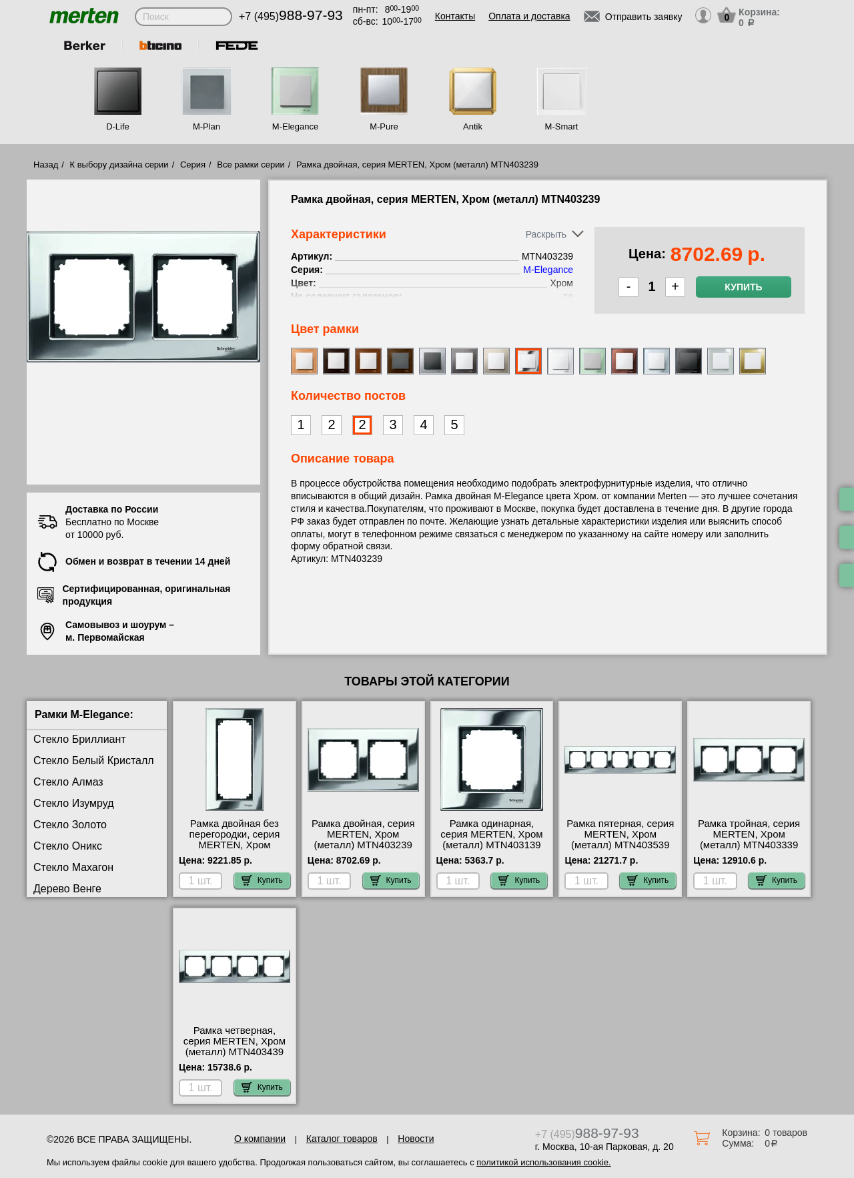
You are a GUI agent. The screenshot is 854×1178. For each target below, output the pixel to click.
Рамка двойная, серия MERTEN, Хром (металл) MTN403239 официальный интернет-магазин (363, 845)
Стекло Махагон (73, 867)
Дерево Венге (67, 888)
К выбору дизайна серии (119, 165)
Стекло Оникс (67, 846)
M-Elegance (295, 126)
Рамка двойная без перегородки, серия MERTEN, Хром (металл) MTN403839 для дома (234, 845)
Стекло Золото (70, 824)
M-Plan (206, 126)
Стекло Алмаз (68, 782)
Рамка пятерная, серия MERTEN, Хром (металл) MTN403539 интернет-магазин (620, 839)
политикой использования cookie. (543, 1162)
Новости (416, 1138)
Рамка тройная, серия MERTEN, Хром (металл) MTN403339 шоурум (749, 839)
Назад (45, 165)
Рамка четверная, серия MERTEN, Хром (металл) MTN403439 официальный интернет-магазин (234, 1052)
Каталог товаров (342, 1138)
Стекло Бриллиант (79, 739)
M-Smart (561, 126)
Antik (472, 126)
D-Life (117, 126)
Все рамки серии (250, 165)
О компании (260, 1138)
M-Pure (384, 126)
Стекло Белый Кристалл (93, 760)
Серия (192, 165)
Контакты (455, 16)
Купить (743, 287)
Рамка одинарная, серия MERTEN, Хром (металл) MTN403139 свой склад (491, 839)
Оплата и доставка (529, 16)
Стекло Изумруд (73, 803)
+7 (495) (291, 16)
